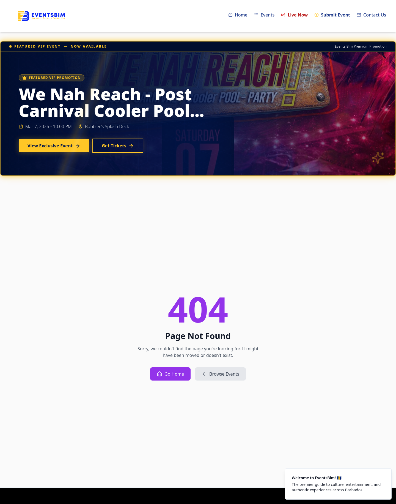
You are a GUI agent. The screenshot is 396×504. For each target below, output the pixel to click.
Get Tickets (118, 146)
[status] (338, 484)
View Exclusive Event (54, 146)
